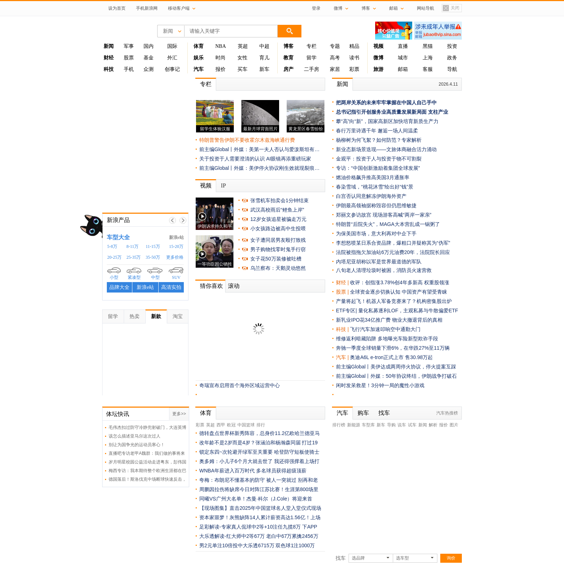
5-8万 (112, 246)
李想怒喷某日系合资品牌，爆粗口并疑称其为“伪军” (393, 243)
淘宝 (178, 316)
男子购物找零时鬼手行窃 (278, 249)
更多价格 (174, 257)
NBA (220, 46)
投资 (452, 46)
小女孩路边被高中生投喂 (278, 228)
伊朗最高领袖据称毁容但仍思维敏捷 (376, 205)
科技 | (343, 329)
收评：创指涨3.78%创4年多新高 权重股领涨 (399, 282)
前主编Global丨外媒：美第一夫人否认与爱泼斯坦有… (259, 149)
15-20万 (176, 246)
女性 (242, 57)
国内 (149, 46)
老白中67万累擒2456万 (292, 536)
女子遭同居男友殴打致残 (278, 240)
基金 (149, 57)
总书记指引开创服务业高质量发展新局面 (381, 112)
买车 (242, 69)
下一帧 (182, 220)
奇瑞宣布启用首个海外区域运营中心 (239, 385)
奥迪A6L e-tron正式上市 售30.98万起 (391, 357)
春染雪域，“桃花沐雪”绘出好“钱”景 (374, 187)
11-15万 (153, 246)
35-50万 (153, 257)
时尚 (220, 57)
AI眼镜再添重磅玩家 (288, 159)
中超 (264, 46)
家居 (335, 69)
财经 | (343, 282)
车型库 (368, 424)
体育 (206, 413)
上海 (428, 57)
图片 (454, 424)
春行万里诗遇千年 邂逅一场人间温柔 (377, 130)
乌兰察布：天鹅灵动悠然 (278, 268)
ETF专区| (347, 310)
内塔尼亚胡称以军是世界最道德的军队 (379, 261)
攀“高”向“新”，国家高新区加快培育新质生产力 (387, 121)
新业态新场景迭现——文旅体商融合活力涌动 (386, 149)
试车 (412, 424)
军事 (129, 46)
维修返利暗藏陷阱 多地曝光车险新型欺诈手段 (387, 338)
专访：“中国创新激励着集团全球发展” (378, 168)
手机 (129, 69)
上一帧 (172, 220)
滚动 (234, 286)
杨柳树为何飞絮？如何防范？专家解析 (379, 140)
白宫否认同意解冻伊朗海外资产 (371, 196)
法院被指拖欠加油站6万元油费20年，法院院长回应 (393, 252)
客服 (428, 69)
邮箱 (403, 69)
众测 (149, 69)
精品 (354, 46)
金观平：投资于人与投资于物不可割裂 (379, 159)
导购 (391, 424)
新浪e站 (176, 237)
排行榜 (338, 424)
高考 (335, 57)
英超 (243, 46)
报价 (220, 69)
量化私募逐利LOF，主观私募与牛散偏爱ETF (408, 310)
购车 (363, 413)
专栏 (311, 46)
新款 (156, 316)
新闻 (342, 84)
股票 (129, 57)
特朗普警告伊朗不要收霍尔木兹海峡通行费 (247, 140)
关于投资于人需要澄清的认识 (232, 159)
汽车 (341, 357)
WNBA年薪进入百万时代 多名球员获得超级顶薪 (252, 470)
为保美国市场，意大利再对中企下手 (376, 233)
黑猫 (428, 46)
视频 (206, 185)
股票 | (343, 292)
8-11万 (133, 246)
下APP (309, 527)
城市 (403, 57)
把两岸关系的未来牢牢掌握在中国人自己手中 (386, 102)
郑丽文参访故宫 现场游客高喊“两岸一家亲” (383, 215)
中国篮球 (246, 424)
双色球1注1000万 (295, 545)
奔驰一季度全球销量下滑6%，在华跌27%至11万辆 (393, 348)
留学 (311, 57)
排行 (260, 424)
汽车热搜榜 (447, 413)
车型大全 (118, 237)
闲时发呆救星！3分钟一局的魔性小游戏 (380, 385)
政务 (452, 57)
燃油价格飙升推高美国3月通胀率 (372, 177)
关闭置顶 (450, 8)
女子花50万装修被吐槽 (275, 259)
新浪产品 (118, 220)
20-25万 (114, 257)
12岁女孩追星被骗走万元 (278, 219)
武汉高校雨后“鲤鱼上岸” (277, 210)
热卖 (134, 316)
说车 (401, 424)
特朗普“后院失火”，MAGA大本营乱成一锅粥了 (388, 224)
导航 (452, 69)
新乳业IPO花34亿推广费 (363, 320)
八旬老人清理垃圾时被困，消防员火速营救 (384, 270)
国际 (172, 46)
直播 (403, 46)
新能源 (353, 424)
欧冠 (231, 424)
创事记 (172, 69)
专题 (335, 46)
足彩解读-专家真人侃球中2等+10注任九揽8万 (250, 527)
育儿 (264, 57)
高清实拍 (171, 287)
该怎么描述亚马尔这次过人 (134, 436)
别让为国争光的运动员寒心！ (137, 444)
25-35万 (134, 257)
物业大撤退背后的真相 (417, 320)
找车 (384, 413)
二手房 (311, 69)
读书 (354, 57)
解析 (433, 424)
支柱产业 (438, 112)
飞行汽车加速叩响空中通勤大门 (385, 329)
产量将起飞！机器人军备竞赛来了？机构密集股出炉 (394, 301)
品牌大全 (119, 287)
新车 (264, 69)
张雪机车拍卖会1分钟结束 (279, 200)
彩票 (354, 69)
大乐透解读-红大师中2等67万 (232, 536)
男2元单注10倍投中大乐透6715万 (236, 545)
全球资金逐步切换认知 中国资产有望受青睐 (398, 292)
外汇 (172, 57)
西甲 (221, 424)
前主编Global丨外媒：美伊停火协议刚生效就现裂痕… (259, 168)
